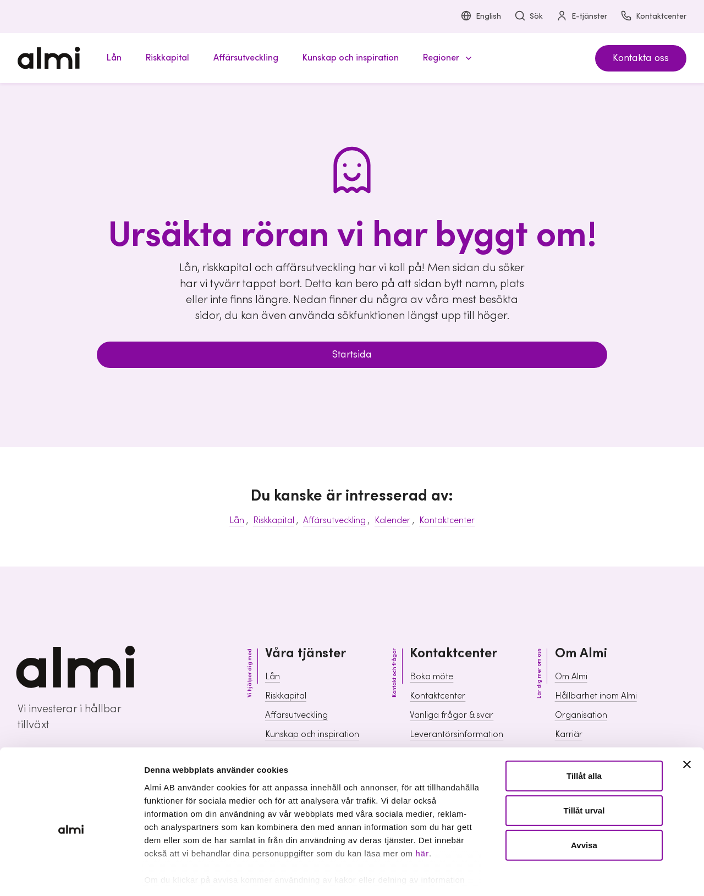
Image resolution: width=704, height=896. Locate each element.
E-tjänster (581, 17)
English (480, 17)
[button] (445, 58)
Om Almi (571, 676)
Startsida (352, 354)
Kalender (392, 520)
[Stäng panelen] (687, 716)
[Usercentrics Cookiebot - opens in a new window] (71, 874)
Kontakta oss (641, 58)
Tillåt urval (584, 762)
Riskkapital (273, 520)
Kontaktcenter (653, 17)
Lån (236, 520)
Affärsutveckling (334, 520)
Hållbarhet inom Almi (596, 696)
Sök (528, 17)
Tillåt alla (584, 727)
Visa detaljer (597, 874)
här (422, 805)
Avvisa (584, 796)
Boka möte (431, 676)
